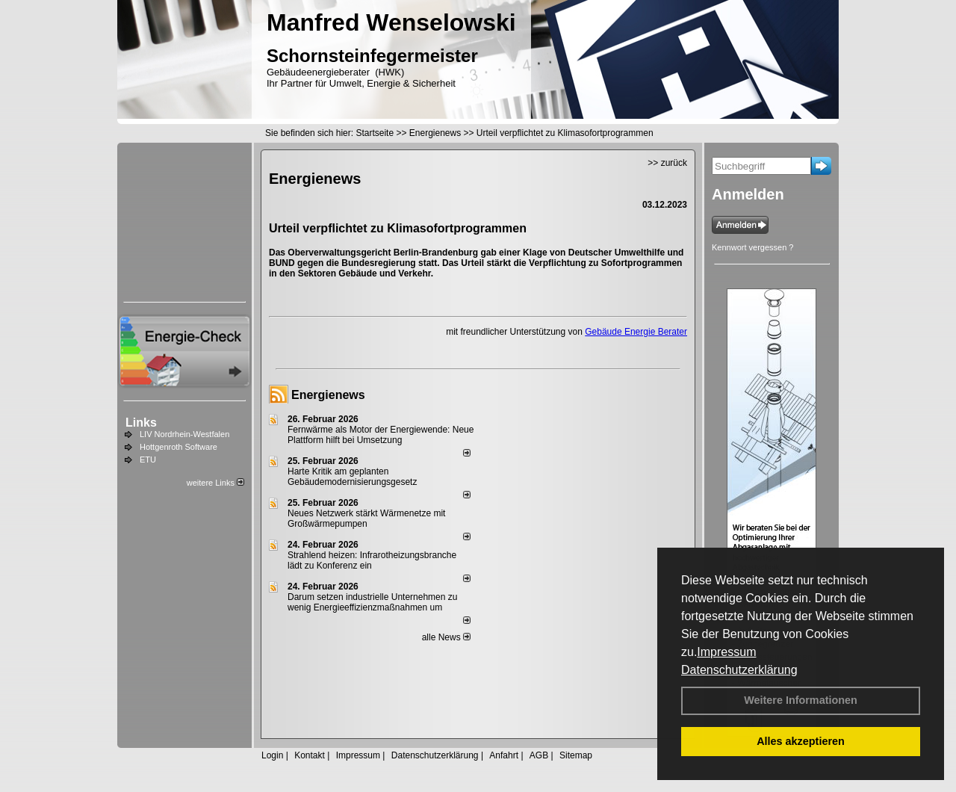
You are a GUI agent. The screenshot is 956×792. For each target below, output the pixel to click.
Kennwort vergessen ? (752, 247)
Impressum (726, 652)
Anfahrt (503, 755)
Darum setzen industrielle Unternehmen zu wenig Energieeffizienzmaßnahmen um (372, 602)
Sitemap (575, 755)
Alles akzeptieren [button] (801, 741)
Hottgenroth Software (178, 446)
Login (272, 755)
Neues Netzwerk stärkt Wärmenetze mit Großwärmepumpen (366, 518)
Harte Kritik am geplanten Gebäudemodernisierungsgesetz (352, 476)
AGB (539, 755)
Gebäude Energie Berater (636, 332)
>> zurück (667, 163)
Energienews (328, 395)
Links (141, 422)
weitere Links (215, 482)
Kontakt (309, 755)
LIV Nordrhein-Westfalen (184, 434)
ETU (148, 459)
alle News (446, 637)
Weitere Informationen (800, 700)
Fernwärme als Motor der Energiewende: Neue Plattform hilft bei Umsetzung (381, 434)
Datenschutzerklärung (739, 669)
